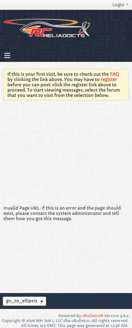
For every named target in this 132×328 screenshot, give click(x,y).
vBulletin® (92, 315)
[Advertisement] (66, 154)
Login (120, 4)
